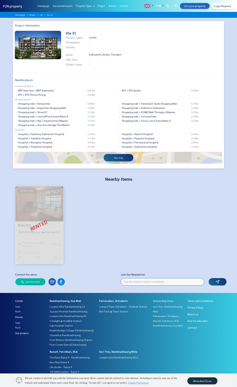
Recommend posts (62, 5)
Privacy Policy (195, 307)
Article (112, 5)
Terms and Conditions (200, 300)
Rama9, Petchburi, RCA (64, 351)
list (41, 14)
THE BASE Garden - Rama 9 (64, 371)
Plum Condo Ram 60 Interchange (68, 344)
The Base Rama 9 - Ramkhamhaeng (70, 357)
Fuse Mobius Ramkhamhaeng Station (71, 339)
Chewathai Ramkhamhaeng (65, 335)
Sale (17, 306)
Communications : (25, 86)
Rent (18, 311)
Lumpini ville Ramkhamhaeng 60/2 (118, 357)
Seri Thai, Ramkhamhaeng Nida (118, 351)
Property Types (85, 5)
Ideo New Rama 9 (59, 362)
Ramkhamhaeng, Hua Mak (65, 300)
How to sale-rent (197, 320)
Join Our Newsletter (133, 274)
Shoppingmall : (23, 99)
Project (101, 5)
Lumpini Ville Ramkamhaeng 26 (67, 306)
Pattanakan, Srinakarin (113, 300)
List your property (195, 6)
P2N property (12, 6)
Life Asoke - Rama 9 (61, 367)
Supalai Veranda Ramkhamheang (68, 311)
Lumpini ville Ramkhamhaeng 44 (68, 316)
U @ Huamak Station (61, 325)
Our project (22, 333)
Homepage (43, 5)
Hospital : (20, 129)
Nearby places (24, 80)
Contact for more (26, 274)
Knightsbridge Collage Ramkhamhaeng (72, 330)
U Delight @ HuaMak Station (66, 320)
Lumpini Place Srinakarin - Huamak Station (123, 306)
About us (192, 314)
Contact (124, 5)
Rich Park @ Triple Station (113, 311)
